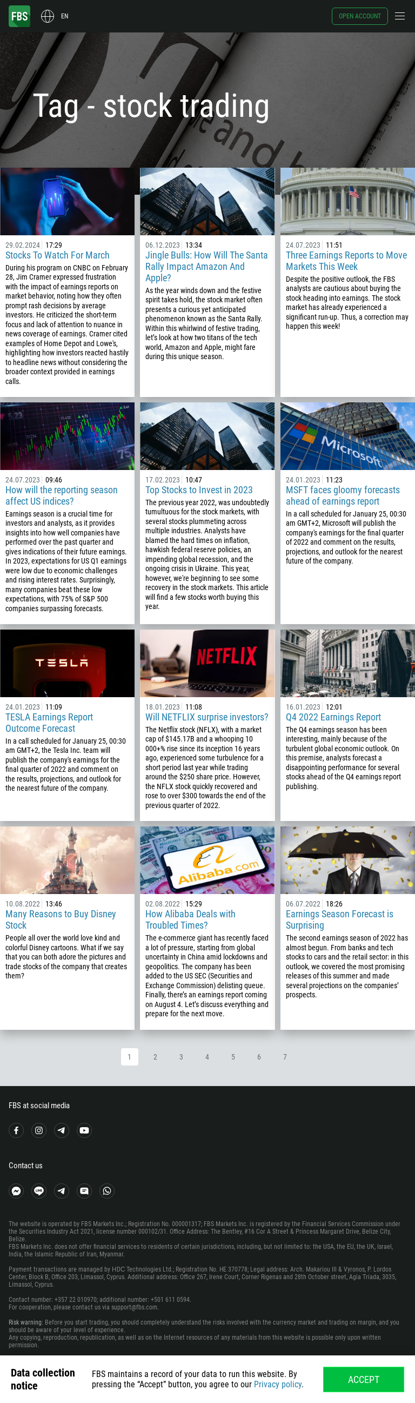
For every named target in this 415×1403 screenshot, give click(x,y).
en (64, 16)
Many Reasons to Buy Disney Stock (60, 919)
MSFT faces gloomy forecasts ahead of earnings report (343, 495)
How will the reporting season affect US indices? (61, 495)
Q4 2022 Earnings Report (333, 717)
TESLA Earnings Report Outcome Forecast (49, 722)
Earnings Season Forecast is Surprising (339, 919)
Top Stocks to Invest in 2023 (199, 489)
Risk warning (25, 1322)
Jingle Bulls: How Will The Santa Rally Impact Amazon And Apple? (206, 266)
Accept (363, 1379)
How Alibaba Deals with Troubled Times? (190, 919)
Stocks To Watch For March (57, 255)
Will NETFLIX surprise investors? (207, 717)
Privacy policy (278, 1384)
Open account (360, 16)
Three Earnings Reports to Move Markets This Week (346, 260)
